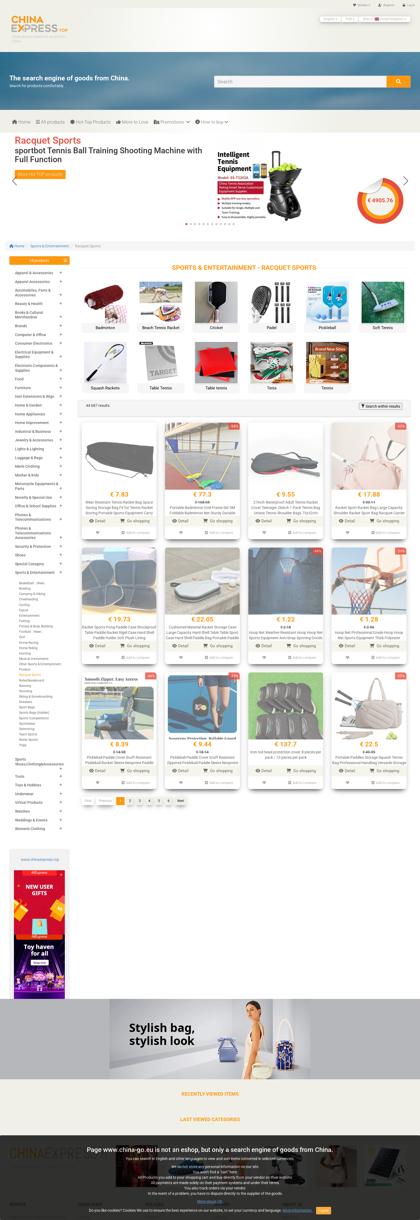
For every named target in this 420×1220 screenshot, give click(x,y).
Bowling (25, 588)
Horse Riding (28, 648)
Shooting (25, 691)
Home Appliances (30, 414)
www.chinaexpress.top (40, 859)
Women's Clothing (30, 829)
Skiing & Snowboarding (35, 696)
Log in (409, 5)
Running (25, 686)
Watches (22, 811)
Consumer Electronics (33, 343)
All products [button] (39, 260)
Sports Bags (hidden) (34, 713)
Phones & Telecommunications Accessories (33, 533)
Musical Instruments (33, 659)
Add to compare (136, 532)
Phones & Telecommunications (33, 517)
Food (19, 379)
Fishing (24, 621)
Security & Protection (33, 546)
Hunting (25, 653)
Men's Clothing (27, 466)
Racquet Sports (30, 675)
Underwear (24, 794)
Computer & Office (30, 335)
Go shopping (134, 521)
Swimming (27, 729)
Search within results (380, 406)
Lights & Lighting (29, 449)
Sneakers (25, 702)
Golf (22, 637)
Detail (97, 521)
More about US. (210, 1208)
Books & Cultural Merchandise (29, 314)
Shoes (20, 555)
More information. (298, 1217)
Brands (21, 326)
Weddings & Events (31, 820)
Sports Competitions (34, 718)
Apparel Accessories (32, 282)
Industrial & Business (33, 431)
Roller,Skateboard (31, 680)
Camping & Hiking (32, 594)
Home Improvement (32, 423)
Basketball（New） (33, 583)
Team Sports (28, 734)
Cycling (24, 605)
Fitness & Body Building (36, 626)
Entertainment (29, 616)
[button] (405, 181)
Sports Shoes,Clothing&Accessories (39, 761)
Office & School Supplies (35, 506)
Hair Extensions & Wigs (34, 396)
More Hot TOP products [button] (40, 174)
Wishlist (361, 5)
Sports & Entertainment (49, 246)
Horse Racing (28, 643)
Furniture (23, 388)
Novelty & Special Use (33, 497)
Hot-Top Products (90, 122)
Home (21, 122)
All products (50, 122)
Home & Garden (28, 405)
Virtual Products (29, 802)
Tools (19, 776)
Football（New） (31, 632)
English (331, 19)
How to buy (211, 122)
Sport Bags (27, 707)
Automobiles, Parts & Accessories (33, 292)
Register (386, 5)
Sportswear (27, 724)
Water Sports (28, 740)
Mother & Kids (27, 475)
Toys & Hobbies (28, 785)
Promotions (172, 122)
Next (180, 795)
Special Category (29, 564)
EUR (350, 19)
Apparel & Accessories (34, 273)
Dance (23, 610)
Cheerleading (28, 599)
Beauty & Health (29, 304)
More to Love (132, 122)
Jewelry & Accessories (34, 440)
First (88, 795)
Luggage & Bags (29, 458)
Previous (105, 795)
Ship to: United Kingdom (384, 19)
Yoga (23, 745)
